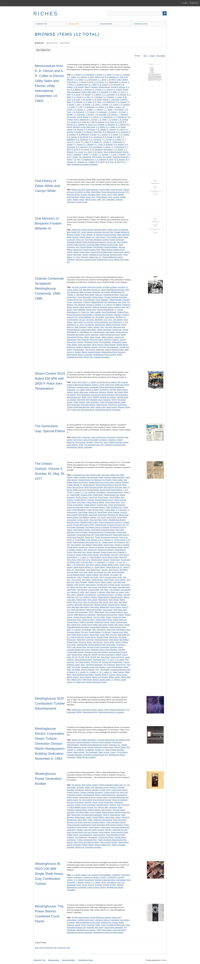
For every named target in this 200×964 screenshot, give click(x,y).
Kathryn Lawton (106, 582)
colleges (126, 190)
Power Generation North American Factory (107, 825)
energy (94, 802)
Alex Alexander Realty (95, 477)
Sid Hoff (94, 655)
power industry (94, 827)
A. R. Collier (71, 77)
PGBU (75, 402)
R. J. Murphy (94, 142)
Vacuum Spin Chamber (108, 842)
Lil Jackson (101, 592)
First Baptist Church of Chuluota (97, 527)
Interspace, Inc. (114, 745)
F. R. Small (76, 95)
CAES (108, 790)
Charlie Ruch (71, 297)
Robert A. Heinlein (119, 340)
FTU (127, 192)
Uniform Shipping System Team (116, 350)
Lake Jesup (112, 587)
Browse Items (74, 24)
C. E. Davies (78, 80)
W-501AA (98, 885)
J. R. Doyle (121, 112)
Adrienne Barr (95, 475)
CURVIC (103, 877)
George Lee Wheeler (96, 547)
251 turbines (76, 785)
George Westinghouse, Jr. (107, 310)
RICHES (45, 14)
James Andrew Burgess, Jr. (83, 567)
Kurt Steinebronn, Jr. (116, 322)
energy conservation (105, 802)
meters (123, 325)
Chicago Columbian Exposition (115, 297)
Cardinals (91, 492)
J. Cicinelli (104, 105)
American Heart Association (114, 477)
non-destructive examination (91, 815)
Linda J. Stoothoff (77, 595)
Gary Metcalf (86, 545)
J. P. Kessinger (101, 112)
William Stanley (88, 845)
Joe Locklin (114, 575)
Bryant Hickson (116, 490)
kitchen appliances (101, 322)
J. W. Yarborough (78, 565)
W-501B (106, 885)
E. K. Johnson (107, 90)
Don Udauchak (79, 305)
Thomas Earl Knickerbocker (112, 662)
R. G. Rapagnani (82, 140)
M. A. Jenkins (72, 122)
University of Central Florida (77, 202)
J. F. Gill (79, 107)
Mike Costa (91, 127)
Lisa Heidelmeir (90, 595)
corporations (77, 302)
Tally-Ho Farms (90, 200)
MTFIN (114, 400)
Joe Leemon (71, 117)
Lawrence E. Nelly (77, 592)
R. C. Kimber (113, 135)
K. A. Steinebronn (105, 117)
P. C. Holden (96, 882)
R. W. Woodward (96, 149)
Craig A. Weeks (122, 80)
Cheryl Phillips (114, 497)
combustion (116, 875)
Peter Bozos (101, 630)
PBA (94, 630)
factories (113, 805)
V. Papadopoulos (87, 159)
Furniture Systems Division (101, 742)
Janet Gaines (110, 317)
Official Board (99, 612)
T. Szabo (74, 157)
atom (37, 948)
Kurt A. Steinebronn (81, 120)
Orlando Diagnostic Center (76, 747)
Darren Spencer (113, 512)
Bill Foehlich (105, 292)
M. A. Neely (82, 122)
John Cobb (94, 577)
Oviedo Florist (86, 625)
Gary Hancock (119, 542)
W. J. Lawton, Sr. (105, 672)
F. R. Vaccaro (86, 95)
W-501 (84, 885)
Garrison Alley (120, 307)
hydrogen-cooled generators (104, 880)
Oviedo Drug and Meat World (101, 252)
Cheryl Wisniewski (84, 297)
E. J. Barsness (86, 90)
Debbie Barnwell (97, 302)
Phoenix (82, 402)
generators (120, 437)
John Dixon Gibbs (82, 812)
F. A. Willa (113, 92)
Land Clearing (82, 590)
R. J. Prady (104, 142)
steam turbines (72, 445)
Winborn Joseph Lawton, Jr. (103, 680)
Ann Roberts (107, 480)
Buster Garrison (72, 237)
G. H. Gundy (76, 97)
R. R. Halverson (82, 147)
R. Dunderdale (83, 137)
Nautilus (96, 327)
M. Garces (89, 125)
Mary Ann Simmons (90, 602)
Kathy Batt (117, 582)
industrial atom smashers (103, 315)
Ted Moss (79, 347)
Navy (102, 327)
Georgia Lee (92, 550)
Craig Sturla (71, 82)
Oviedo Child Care (120, 620)
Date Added (160, 56)
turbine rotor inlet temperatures (82, 410)
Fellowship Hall (100, 525)
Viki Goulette (105, 670)
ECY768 (113, 390)
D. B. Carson (99, 82)
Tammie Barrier (122, 345)
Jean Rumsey (113, 570)
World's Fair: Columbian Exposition (97, 357)
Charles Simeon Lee (87, 237)
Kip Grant (79, 587)
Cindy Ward (81, 502)
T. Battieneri (76, 154)
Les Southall (71, 400)
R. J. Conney (107, 140)
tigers (83, 665)
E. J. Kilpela (97, 90)
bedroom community (94, 232)
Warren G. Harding (74, 352)
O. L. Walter (110, 127)
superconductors (99, 835)
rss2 (68, 948)
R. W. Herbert (84, 149)
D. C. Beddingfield (111, 82)
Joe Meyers (99, 320)
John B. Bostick (82, 117)
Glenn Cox (85, 312)
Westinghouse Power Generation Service (108, 932)
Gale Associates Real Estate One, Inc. (87, 542)
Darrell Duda (102, 512)
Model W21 (126, 812)
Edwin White (95, 192)
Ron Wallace (124, 640)
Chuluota (90, 500)
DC (80, 800)
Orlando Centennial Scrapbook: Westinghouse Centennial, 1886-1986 (49, 288)
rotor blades (111, 882)
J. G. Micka (109, 107)
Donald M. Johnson (118, 87)
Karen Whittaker (81, 582)
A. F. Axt (115, 75)
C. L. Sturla (102, 80)
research (101, 830)
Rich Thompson (83, 340)
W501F (79, 712)
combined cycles (82, 387)
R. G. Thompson (95, 140)
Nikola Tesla (75, 815)
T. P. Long (110, 660)
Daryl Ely (123, 512)
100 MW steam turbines (80, 918)
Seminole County (116, 255)
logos (82, 325)
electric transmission (119, 800)
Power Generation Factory (116, 822)
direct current (87, 800)
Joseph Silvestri (97, 580)
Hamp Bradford (95, 557)
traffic (99, 200)
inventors (125, 315)
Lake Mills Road (123, 587)
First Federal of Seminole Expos (103, 530)
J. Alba (77, 105)
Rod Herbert (107, 149)
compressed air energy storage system (93, 797)
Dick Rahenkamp (110, 302)
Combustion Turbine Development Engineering (107, 387)
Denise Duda (123, 515)
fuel (95, 807)
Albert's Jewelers (79, 477)
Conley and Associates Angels (78, 507)
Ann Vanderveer (73, 292)
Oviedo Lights (118, 252)
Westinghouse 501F (90, 712)
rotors (92, 407)
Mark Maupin (103, 600)
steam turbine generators (113, 927)
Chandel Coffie (86, 495)
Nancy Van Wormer (78, 610)
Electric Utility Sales (88, 92)
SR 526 (93, 657)
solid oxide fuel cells (119, 830)
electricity (103, 307)
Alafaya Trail (99, 77)
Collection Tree (41, 24)
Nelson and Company (94, 610)
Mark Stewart (114, 600)
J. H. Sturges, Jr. (79, 110)
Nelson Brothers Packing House (113, 250)
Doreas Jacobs (82, 520)
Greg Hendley (105, 555)
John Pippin (86, 580)
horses (103, 195)
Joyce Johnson (120, 580)
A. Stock (91, 77)
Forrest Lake (111, 242)
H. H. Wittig (87, 102)
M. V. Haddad (121, 125)
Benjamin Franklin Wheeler (106, 235)
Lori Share (118, 595)
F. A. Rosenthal (102, 92)
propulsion (94, 335)
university (119, 200)
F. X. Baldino (96, 95)
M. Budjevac (99, 122)
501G (84, 382)
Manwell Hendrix (117, 597)
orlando (69, 130)
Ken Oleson (77, 440)
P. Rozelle (77, 132)
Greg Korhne (124, 555)
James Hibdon (99, 567)
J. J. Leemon (98, 110)
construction (86, 437)
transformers (71, 840)
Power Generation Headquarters (79, 825)
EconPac (121, 877)
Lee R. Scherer (90, 592)
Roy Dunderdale (105, 342)
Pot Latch (84, 632)
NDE (68, 815)
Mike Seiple (94, 607)
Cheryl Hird (93, 497)
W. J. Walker (89, 162)
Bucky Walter (89, 295)
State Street (105, 657)
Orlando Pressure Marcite (82, 617)
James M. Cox (72, 317)
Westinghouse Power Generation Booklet (48, 778)
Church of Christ (120, 500)
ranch (110, 197)
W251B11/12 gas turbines (86, 930)
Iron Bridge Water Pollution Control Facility (102, 245)
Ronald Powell (72, 642)
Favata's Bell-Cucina (81, 525)
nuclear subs (117, 330)
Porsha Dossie (101, 197)
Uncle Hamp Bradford (114, 667)
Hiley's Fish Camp (83, 560)
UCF (103, 200)
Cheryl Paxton (103, 497)
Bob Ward (80, 295)
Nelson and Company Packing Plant (86, 250)
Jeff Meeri (119, 317)
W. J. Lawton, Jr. (92, 672)
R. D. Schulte (72, 137)
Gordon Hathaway (93, 552)
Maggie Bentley (104, 597)
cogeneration (71, 920)
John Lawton (76, 580)
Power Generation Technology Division (81, 405)
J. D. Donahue (124, 105)
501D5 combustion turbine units (111, 785)
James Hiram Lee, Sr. (114, 567)
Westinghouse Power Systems (104, 355)
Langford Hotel (93, 590)
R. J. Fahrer (117, 140)
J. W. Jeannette (100, 115)
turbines (70, 842)
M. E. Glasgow (79, 125)
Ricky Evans (71, 640)
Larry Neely (104, 590)
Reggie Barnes (90, 637)
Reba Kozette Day (77, 637)
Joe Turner (108, 320)
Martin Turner (77, 602)
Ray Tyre (113, 635)
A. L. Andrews (124, 75)
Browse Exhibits (106, 24)
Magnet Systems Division (111, 812)
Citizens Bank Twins (112, 502)
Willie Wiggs (87, 680)
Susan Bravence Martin (83, 660)
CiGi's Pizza (71, 502)
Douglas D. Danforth (93, 305)
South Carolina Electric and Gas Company (82, 832)
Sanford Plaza (82, 645)
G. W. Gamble (86, 100)
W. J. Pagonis (79, 162)
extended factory (102, 805)
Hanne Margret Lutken (110, 557)
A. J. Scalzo (76, 875)
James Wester (80, 570)
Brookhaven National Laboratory (87, 790)
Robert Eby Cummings (85, 640)
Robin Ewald (113, 640)
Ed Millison (117, 305)
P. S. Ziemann (87, 132)
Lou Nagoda (89, 325)
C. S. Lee (83, 492)
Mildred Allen (104, 607)
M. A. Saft (90, 122)
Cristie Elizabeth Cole (114, 507)
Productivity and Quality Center (78, 335)
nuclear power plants (88, 330)
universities (110, 200)
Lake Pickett (71, 590)
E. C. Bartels (75, 90)
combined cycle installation (101, 875)
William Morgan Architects (86, 757)
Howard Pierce (123, 312)
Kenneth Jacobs (114, 585)
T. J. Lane (112, 154)
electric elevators (85, 307)
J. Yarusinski (123, 115)
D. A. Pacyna (81, 82)
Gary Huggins (76, 545)
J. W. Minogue (112, 115)
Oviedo (82, 197)
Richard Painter (102, 637)
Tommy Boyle (121, 665)
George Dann (91, 310)
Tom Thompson (109, 665)
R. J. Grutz (76, 142)
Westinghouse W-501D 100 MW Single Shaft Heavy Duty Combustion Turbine (49, 873)
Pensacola (90, 925)
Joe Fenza (90, 320)
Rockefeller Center (91, 342)
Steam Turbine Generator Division (115, 152)
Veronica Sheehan (87, 670)
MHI (87, 400)
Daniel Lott (92, 512)
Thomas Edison (78, 350)
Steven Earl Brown (117, 657)
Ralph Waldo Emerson (80, 635)
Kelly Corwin (78, 322)
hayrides (84, 195)
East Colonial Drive (99, 437)
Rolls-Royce (112, 405)
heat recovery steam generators (102, 395)
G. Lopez (118, 97)
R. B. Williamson (83, 135)
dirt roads (70, 192)
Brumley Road (105, 490)
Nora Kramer (107, 610)
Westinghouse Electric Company (113, 352)
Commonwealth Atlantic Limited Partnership (99, 795)
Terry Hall (102, 347)
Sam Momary (98, 642)
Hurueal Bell (125, 560)
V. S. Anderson (100, 159)
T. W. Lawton (119, 660)
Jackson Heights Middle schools (107, 565)
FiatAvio (110, 392)
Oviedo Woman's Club (117, 627)
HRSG (83, 397)
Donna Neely (122, 517)
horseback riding (94, 195)
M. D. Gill (118, 122)
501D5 (74, 382)
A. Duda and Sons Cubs (80, 475)
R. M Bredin (108, 145)
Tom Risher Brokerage (94, 665)
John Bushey (118, 320)
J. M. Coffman (118, 110)
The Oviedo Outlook (82, 662)
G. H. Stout (86, 97)
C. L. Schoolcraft (90, 80)
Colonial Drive (102, 505)
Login (185, 3)
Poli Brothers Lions (123, 630)
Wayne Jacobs (121, 675)
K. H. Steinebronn (120, 117)
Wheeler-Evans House (105, 260)
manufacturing (100, 325)
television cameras (91, 347)
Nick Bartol (122, 400)
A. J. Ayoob (91, 382)
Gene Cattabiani (79, 310)
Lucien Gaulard (95, 812)
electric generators (83, 742)
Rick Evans (113, 637)
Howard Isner (115, 560)
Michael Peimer (114, 605)
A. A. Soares (76, 75)
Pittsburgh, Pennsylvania (76, 442)
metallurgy (112, 440)
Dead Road (102, 515)
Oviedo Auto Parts (119, 617)
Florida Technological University (113, 192)
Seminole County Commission (98, 647)
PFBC (84, 820)
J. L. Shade (108, 110)
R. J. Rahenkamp (116, 142)
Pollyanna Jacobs (73, 632)
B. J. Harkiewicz (111, 77)
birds (83, 190)
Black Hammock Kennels (93, 487)
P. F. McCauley (89, 130)
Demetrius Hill (113, 515)
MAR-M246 (81, 400)
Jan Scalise (99, 317)
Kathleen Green (94, 582)
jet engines (71, 922)
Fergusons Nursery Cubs (116, 525)
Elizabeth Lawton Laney (89, 522)
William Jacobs (114, 677)
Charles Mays (97, 495)
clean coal (124, 792)
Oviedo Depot (84, 252)
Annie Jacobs (117, 480)
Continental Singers (97, 507)
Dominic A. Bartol (92, 390)
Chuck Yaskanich (102, 300)
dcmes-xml (49, 948)
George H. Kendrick (122, 545)
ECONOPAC (104, 390)
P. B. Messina (78, 130)
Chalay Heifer (75, 495)
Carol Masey (100, 492)
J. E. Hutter (71, 107)
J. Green (117, 107)
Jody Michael (104, 575)
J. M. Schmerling (78, 112)
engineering (93, 392)
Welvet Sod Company (100, 677)
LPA (76, 597)
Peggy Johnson (122, 332)
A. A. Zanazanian (88, 75)
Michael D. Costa (79, 127)
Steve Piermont (97, 345)
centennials (123, 295)
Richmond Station (96, 340)
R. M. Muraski (118, 145)
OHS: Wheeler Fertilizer (114, 612)
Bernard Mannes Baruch (105, 485)
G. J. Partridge (108, 97)
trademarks (100, 350)
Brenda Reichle (93, 490)
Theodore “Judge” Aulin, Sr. (91, 257)
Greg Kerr (114, 555)
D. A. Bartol (80, 390)
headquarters (117, 742)
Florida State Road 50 (121, 535)
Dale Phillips (83, 512)
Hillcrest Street (96, 560)
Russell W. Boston (85, 642)
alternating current (101, 787)
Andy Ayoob (109, 385)
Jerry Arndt (83, 572)
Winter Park (80, 682)
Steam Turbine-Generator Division (115, 442)
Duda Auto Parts (95, 520)
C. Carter (76, 492)
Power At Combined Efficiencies (113, 925)
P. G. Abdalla (101, 130)
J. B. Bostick (85, 105)
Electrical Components (75, 802)
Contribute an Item (141, 24)
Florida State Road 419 (84, 535)
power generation (92, 402)
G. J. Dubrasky (96, 97)
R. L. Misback (88, 145)
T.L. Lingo (76, 257)
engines (111, 307)
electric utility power (81, 392)
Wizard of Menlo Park (103, 845)
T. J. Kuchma (103, 154)
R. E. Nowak (107, 137)
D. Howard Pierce (81, 85)
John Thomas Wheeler (84, 247)
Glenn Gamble (95, 312)
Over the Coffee (99, 617)
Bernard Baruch (89, 485)
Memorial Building (111, 247)
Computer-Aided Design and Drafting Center (113, 740)
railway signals (95, 337)
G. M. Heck (76, 100)
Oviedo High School (99, 625)
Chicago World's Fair (74, 300)
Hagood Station (81, 810)
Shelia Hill (86, 655)
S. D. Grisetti (118, 149)
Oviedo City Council (101, 622)
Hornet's (106, 560)
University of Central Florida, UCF (95, 755)
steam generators (84, 345)
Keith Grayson (79, 585)
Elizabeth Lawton (73, 522)
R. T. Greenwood (118, 147)
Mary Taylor (113, 602)
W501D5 (120, 885)
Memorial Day (88, 605)
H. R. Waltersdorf (108, 102)
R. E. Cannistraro (95, 137)
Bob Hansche (109, 487)
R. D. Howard (124, 135)
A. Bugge (98, 75)
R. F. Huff (116, 137)
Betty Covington (86, 292)
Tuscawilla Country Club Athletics (93, 667)
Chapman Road (116, 190)
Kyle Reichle (102, 587)
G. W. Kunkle (97, 100)
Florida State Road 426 (103, 535)
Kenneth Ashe (102, 585)
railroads (79, 830)
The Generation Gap (91, 445)
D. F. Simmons (121, 510)
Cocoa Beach (78, 505)
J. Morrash (80, 882)
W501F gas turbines (104, 930)
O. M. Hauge (120, 127)
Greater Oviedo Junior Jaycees (87, 555)
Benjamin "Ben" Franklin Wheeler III (115, 232)
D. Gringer (123, 82)
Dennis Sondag (72, 517)
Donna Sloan (71, 520)
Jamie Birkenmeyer (93, 570)
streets (81, 200)
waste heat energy (119, 930)
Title (145, 56)
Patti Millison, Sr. (86, 332)
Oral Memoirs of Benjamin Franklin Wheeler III (48, 223)
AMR (127, 290)
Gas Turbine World (121, 392)
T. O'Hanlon (121, 154)
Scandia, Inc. (99, 750)
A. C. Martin (107, 75)
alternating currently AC (91, 290)
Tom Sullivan (107, 157)
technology (71, 347)
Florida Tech (89, 537)
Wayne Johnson (73, 677)
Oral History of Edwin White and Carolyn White (47, 186)
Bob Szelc (118, 487)
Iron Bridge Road (73, 562)
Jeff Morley (124, 570)
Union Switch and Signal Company (86, 842)
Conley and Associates (116, 505)
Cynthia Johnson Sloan (94, 510)
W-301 (78, 885)
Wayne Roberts (85, 677)
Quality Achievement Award (109, 335)
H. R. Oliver (97, 102)
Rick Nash (122, 637)
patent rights (109, 817)
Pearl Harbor (110, 332)
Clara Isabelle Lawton (115, 237)
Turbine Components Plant (87, 840)
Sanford (85, 255)
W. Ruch (118, 162)
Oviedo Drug (75, 625)
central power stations (119, 790)
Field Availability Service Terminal (81, 807)
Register (194, 3)
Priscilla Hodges (95, 632)
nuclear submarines (104, 330)
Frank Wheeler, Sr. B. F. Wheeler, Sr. (99, 540)
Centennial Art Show (111, 295)
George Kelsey (72, 547)
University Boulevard (120, 157)
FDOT (92, 525)
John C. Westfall (83, 577)
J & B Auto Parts (86, 562)
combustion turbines (89, 710)
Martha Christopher (113, 325)
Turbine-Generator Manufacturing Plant (112, 840)
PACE (103, 882)
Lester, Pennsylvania (90, 440)
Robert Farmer (101, 405)
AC (124, 785)
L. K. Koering (112, 120)
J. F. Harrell (110, 562)
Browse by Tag (51, 43)
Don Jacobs (101, 517)
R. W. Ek (75, 149)
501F (79, 382)
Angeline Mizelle (84, 480)
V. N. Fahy (77, 159)
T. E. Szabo (93, 154)
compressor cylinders (91, 877)
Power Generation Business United (113, 402)
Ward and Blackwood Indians (83, 675)
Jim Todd (107, 572)
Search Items (65, 43)
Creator (152, 56)
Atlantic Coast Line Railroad (117, 230)
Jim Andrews (98, 572)
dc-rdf (41, 948)
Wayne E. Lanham (108, 675)
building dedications (89, 740)
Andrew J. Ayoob (98, 385)
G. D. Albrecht (121, 95)
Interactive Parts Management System (94, 745)
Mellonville (78, 605)
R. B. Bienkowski (109, 132)
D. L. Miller (93, 85)
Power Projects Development (114, 710)
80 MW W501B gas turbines (100, 918)
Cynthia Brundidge (78, 510)
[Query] (137, 13)
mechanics (103, 440)
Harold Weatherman (109, 312)
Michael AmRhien (100, 605)
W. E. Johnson (119, 159)
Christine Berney (80, 500)
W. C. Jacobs (80, 672)
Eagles (105, 520)
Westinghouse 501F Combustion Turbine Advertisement (50, 703)
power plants (105, 827)
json (55, 948)
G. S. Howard (79, 880)
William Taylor (76, 680)
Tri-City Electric (122, 752)
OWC (69, 630)
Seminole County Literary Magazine (104, 650)
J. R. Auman (111, 112)
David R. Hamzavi (91, 87)
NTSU (91, 612)
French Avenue (119, 540)
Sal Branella (89, 750)
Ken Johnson (88, 322)
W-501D (113, 885)
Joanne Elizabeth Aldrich (76, 575)
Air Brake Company (109, 287)
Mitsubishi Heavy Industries (100, 400)
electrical (95, 307)
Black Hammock (92, 190)
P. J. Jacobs (76, 630)
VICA (97, 670)
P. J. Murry (120, 130)
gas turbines (71, 395)
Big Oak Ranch (78, 487)
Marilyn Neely (82, 600)
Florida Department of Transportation (102, 532)
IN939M (96, 397)
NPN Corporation (81, 612)
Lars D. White (112, 195)
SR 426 (81, 657)
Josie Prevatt (109, 580)
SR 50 (87, 657)
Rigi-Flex (108, 830)
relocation (89, 442)
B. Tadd (120, 77)
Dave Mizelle (83, 515)
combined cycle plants (85, 920)
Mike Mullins (84, 607)
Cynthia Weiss (109, 510)
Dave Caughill (72, 515)
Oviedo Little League (115, 625)
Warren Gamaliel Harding (91, 352)
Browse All (39, 43)
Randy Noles (94, 635)
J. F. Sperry (100, 107)
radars (86, 337)
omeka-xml (62, 948)
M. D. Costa (109, 122)
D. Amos (90, 82)
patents (118, 817)
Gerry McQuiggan (83, 395)
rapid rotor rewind (90, 830)
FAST (119, 805)
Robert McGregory (101, 640)
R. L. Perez (98, 145)
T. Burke (85, 154)
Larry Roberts (114, 590)
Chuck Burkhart (89, 300)
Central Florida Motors (114, 492)
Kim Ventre (71, 587)
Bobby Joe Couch (80, 490)
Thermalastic (92, 837)
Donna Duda (111, 517)
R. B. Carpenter (122, 132)
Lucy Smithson (84, 597)
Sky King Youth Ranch (106, 655)
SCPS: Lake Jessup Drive (76, 647)
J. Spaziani (90, 115)
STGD (69, 154)
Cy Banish (86, 302)
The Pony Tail (96, 662)
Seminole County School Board (96, 652)
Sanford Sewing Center (96, 645)
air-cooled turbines (103, 382)
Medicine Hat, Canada (109, 922)
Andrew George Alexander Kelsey (94, 230)
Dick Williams (84, 517)
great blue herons (73, 195)
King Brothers (98, 247)
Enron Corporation (88, 805)
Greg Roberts (72, 557)
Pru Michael (106, 632)
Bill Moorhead (116, 292)
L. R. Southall (123, 120)
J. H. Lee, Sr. (120, 562)
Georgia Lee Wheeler (105, 550)
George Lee (83, 547)
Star (98, 657)
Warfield (98, 675)
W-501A (91, 885)
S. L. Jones (78, 152)
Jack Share (90, 565)
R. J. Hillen (85, 142)
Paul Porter (98, 132)
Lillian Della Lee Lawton (115, 592)
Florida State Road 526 (75, 537)
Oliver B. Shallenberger (111, 815)
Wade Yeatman (118, 672)
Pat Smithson (87, 630)
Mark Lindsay (92, 600)
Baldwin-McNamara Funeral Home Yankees (105, 482)
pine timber (77, 255)
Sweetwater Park (99, 660)
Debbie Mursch (104, 87)
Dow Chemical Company (102, 800)
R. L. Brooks (77, 145)
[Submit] (164, 13)
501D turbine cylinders (90, 785)
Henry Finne (71, 560)
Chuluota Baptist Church (104, 500)
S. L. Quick (88, 152)
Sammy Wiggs (109, 642)
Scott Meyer (120, 645)
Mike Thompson (81, 327)
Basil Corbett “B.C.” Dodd (76, 232)
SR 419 (74, 657)
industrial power (122, 397)
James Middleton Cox (86, 317)
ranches (116, 197)
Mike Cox (70, 327)
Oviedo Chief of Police (104, 620)
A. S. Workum (82, 77)
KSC (85, 587)
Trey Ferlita (76, 667)
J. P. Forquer (90, 112)
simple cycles (100, 407)
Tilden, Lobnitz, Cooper (107, 752)
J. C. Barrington (99, 562)
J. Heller (90, 110)
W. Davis (110, 159)
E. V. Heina (118, 90)
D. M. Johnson (103, 85)
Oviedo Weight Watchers (99, 627)
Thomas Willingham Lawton (112, 257)
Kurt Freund (92, 587)
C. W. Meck (111, 80)
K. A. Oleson (94, 117)
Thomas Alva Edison (105, 837)
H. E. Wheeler (77, 102)
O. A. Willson (100, 127)
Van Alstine (76, 670)
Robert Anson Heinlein (75, 342)
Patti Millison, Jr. (73, 332)
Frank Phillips (80, 540)
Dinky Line (80, 240)
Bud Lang (98, 295)
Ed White (86, 192)
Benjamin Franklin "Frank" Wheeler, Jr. (81, 235)
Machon (94, 597)
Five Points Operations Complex (97, 240)
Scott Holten (110, 645)
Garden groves (107, 542)
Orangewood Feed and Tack (106, 615)
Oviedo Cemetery (88, 620)
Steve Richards (110, 345)
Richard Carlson (120, 747)
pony (93, 197)
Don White (78, 192)
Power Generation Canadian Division (91, 822)
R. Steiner (107, 147)
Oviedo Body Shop (74, 620)
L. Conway (93, 120)
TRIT (68, 410)
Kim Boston (125, 585)
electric (75, 307)
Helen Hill (123, 557)
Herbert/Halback (73, 745)
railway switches (107, 337)
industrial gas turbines (107, 397)
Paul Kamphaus (99, 332)
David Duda (93, 515)
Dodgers (93, 517)
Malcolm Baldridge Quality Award (88, 922)
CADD (102, 790)
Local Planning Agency (105, 595)
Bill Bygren (96, 292)
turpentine (70, 260)
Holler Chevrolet (80, 245)
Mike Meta (75, 607)
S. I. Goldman (79, 750)
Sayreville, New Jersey (95, 927)
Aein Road (105, 475)
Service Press (77, 655)
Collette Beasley (90, 505)
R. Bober (93, 135)
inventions (117, 315)
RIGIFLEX (108, 340)
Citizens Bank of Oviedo (95, 502)
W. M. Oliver (99, 162)
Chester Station (97, 297)
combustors (71, 390)
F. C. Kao (120, 92)
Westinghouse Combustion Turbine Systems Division (86, 887)
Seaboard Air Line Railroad (99, 255)
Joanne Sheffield (92, 575)
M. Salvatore (110, 125)
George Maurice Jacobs (113, 547)
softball (118, 655)
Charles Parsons (73, 792)
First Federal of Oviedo (81, 530)
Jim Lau (82, 320)
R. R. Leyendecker (95, 147)
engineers (102, 392)
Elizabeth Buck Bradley (117, 520)
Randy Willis (104, 635)
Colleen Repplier (115, 300)
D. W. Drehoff (79, 87)
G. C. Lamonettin (108, 95)
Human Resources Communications (80, 315)
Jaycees (104, 570)
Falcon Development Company (110, 522)
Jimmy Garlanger (118, 572)
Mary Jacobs (103, 602)
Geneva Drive (108, 545)
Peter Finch (111, 630)
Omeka (163, 960)
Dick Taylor (122, 302)
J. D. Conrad (113, 105)
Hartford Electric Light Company (100, 810)
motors (90, 327)
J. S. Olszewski (79, 115)
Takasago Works (124, 407)
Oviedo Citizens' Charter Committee (80, 622)
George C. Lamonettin (111, 100)
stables (75, 200)
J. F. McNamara (89, 107)
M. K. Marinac (99, 125)
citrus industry (100, 237)
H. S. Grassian (121, 102)
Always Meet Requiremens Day (112, 290)
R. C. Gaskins (103, 135)
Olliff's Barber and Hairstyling (84, 615)
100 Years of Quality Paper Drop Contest (87, 287)
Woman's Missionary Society (96, 682)
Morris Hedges (115, 607)
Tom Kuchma (96, 157)
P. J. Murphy (111, 130)
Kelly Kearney (91, 585)
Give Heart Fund (79, 552)
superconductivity (85, 835)
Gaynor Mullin (97, 545)
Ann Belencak (96, 480)
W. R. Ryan (109, 162)
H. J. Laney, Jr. (83, 557)
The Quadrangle (85, 157)
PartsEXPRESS (98, 817)
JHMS (90, 572)
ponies (88, 197)
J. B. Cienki (95, 105)
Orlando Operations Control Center (100, 747)
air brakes (121, 287)
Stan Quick (98, 442)
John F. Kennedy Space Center (110, 577)
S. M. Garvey (97, 152)
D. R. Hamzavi (114, 85)
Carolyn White (104, 190)
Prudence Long (117, 632)
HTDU (89, 397)
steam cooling (111, 407)
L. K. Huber (102, 120)
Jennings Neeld (72, 572)
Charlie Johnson (82, 497)
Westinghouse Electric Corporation (85, 164)
